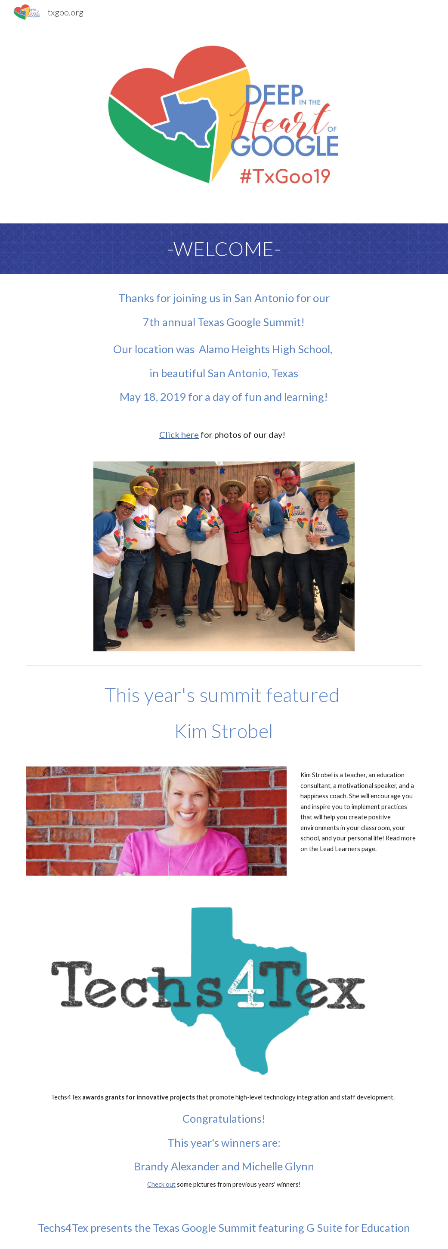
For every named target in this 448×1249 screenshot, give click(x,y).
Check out (161, 1184)
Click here (179, 434)
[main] (224, 249)
